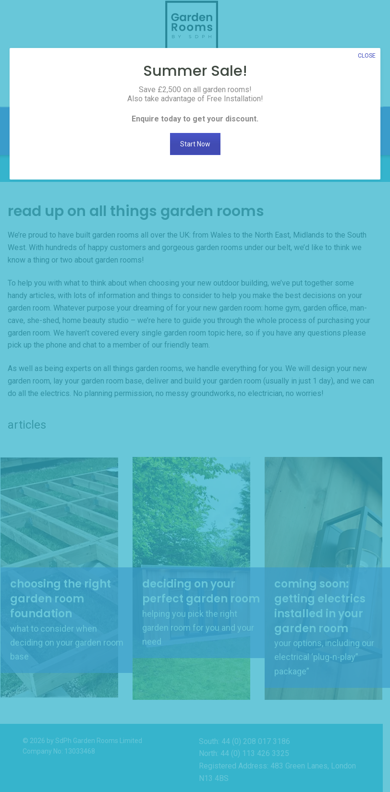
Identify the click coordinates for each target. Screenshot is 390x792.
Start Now (195, 144)
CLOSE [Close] (367, 55)
